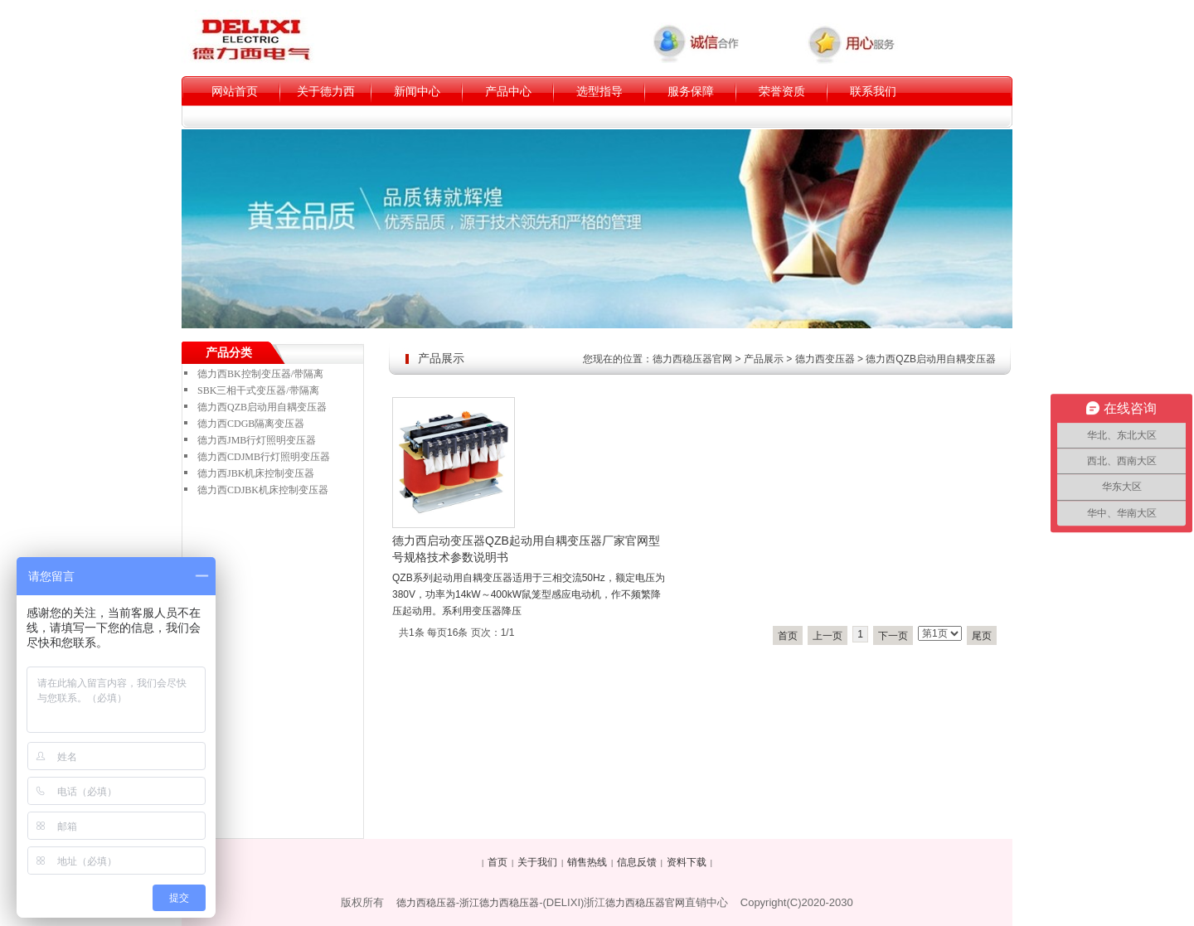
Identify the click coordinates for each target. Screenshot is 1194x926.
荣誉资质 (782, 91)
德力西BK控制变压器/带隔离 (260, 374)
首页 (788, 636)
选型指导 (599, 91)
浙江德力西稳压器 (499, 903)
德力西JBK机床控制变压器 (255, 473)
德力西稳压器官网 (692, 359)
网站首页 (234, 91)
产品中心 (508, 91)
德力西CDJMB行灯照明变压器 (263, 457)
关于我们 (537, 862)
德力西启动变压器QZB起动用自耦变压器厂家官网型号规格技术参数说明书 (526, 549)
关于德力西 (326, 91)
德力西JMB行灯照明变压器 (256, 440)
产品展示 (764, 359)
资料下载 (686, 862)
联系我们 (873, 91)
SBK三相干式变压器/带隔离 (258, 390)
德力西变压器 (825, 359)
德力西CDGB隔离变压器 (250, 423)
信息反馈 (637, 862)
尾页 (982, 636)
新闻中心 (417, 91)
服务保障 (690, 91)
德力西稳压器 (426, 903)
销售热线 (587, 862)
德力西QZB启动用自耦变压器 (931, 359)
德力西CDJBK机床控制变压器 (262, 490)
